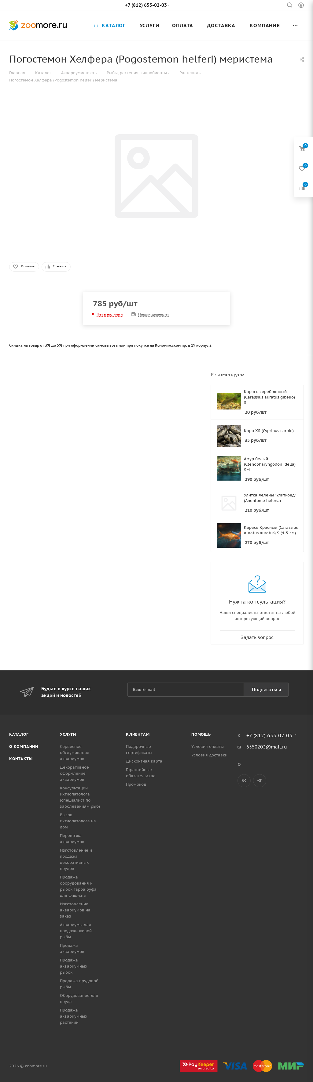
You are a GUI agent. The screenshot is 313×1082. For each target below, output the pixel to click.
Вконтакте (244, 780)
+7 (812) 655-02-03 (146, 5)
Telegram (259, 780)
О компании (23, 746)
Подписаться (266, 689)
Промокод (136, 784)
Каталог (18, 734)
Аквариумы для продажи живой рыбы (76, 931)
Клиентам (137, 734)
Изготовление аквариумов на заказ (75, 910)
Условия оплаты (207, 746)
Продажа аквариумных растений (73, 1016)
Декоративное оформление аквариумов (74, 773)
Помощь (201, 734)
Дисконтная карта (144, 761)
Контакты (20, 758)
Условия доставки (209, 755)
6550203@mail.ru (266, 747)
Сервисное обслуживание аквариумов (74, 752)
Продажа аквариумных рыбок (73, 966)
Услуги (68, 734)
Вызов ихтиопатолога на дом (78, 821)
